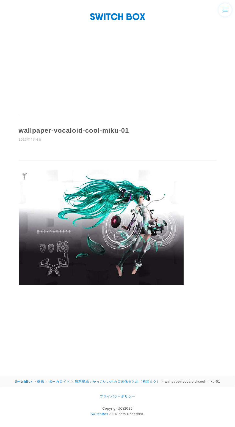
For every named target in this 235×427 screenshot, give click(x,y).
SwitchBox (99, 414)
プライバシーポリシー (118, 396)
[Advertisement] (117, 74)
